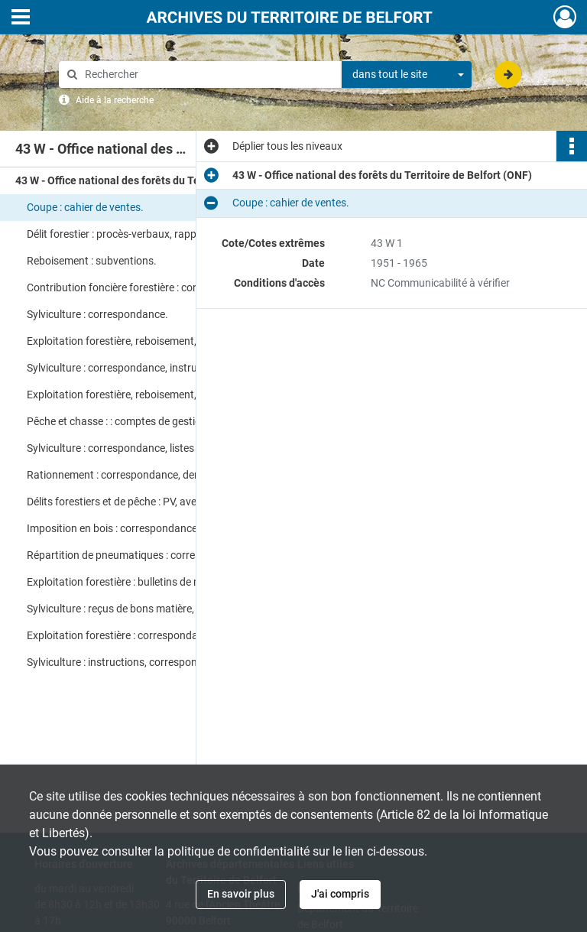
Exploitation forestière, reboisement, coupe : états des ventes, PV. (179, 394)
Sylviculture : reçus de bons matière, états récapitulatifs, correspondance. (179, 608)
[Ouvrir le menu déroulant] (20, 18)
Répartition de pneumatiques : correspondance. (139, 555)
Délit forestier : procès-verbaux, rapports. (123, 234)
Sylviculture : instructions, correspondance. (128, 662)
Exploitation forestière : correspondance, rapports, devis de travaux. (179, 635)
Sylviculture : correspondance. (97, 314)
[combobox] (407, 75)
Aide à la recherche (115, 100)
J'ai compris (340, 894)
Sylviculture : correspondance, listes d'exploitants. (143, 448)
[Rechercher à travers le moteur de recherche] (208, 75)
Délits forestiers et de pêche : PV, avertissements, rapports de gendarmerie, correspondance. (179, 501)
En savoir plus (240, 894)
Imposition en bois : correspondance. (113, 528)
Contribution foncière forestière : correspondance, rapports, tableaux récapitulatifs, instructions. (179, 287)
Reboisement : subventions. (92, 261)
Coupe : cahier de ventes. (85, 207)
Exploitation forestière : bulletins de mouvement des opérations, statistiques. (179, 582)
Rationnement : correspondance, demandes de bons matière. (170, 475)
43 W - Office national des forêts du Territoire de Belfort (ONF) (165, 180)
